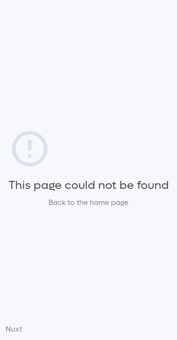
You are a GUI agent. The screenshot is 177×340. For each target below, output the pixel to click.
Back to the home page (88, 202)
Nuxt (14, 329)
